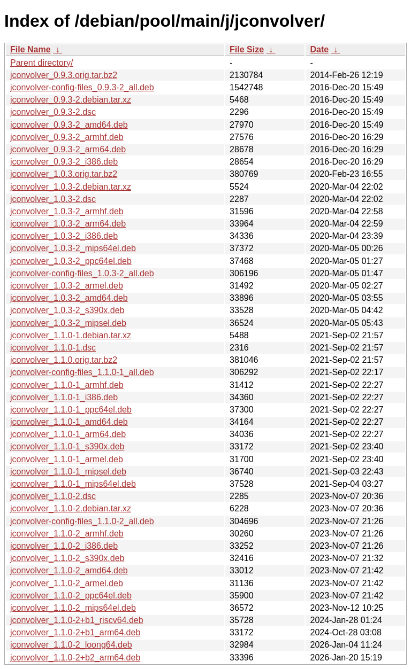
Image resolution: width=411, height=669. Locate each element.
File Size (247, 49)
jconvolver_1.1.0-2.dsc (53, 496)
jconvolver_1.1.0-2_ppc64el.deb (71, 595)
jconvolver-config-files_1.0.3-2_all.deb (82, 273)
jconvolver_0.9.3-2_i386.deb (64, 161)
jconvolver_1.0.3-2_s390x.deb (67, 310)
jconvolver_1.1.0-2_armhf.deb (67, 533)
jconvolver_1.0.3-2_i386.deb (64, 235)
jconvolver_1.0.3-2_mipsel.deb (68, 323)
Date (319, 49)
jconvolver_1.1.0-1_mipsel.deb (68, 471)
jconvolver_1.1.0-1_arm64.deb (68, 434)
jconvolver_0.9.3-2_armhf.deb (67, 137)
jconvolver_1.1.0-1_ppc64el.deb (71, 409)
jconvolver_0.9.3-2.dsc (53, 111)
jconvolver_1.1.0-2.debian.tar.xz (70, 508)
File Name (30, 49)
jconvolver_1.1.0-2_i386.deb (64, 545)
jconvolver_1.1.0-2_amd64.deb (69, 570)
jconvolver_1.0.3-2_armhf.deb (67, 211)
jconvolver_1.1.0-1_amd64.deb (69, 421)
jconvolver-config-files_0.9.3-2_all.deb (82, 87)
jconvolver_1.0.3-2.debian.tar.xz (70, 186)
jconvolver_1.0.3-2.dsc (53, 199)
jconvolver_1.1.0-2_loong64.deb (71, 644)
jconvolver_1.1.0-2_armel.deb (66, 583)
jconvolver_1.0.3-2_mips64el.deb (73, 248)
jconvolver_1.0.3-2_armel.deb (66, 285)
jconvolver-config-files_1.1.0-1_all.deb (82, 372)
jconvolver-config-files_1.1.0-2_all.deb (82, 521)
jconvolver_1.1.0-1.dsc (53, 347)
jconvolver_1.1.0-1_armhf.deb (67, 385)
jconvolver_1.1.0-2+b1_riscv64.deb (76, 620)
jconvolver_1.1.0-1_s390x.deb (67, 446)
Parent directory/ (41, 62)
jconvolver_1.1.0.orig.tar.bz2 (63, 359)
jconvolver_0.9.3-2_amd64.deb (69, 124)
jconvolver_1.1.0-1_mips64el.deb (73, 483)
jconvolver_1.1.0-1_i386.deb (64, 397)
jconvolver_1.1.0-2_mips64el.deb (73, 607)
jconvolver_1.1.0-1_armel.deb (66, 459)
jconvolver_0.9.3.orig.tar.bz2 (63, 75)
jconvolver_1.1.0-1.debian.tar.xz (70, 335)
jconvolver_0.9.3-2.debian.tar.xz (70, 99)
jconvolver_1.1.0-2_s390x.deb (67, 558)
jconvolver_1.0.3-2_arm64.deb (68, 223)
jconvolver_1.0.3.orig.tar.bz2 (63, 173)
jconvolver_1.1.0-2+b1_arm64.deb (75, 632)
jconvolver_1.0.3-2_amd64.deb (69, 297)
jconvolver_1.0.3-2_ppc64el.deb (71, 261)
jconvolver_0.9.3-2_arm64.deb (68, 149)
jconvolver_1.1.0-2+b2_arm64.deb (75, 657)
